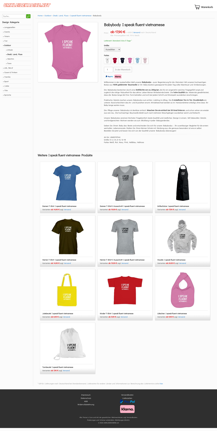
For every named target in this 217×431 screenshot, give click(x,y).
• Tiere (8, 66)
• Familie (6, 80)
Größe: (106, 48)
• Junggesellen (9, 30)
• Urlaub (9, 53)
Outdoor (47, 18)
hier (161, 386)
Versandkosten (127, 398)
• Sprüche (7, 98)
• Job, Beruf (8, 71)
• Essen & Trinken (10, 75)
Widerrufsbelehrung (86, 407)
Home (40, 18)
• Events (6, 35)
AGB (86, 404)
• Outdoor (7, 48)
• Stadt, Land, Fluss (14, 57)
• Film (5, 93)
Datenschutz (86, 401)
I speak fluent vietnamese (80, 18)
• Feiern (6, 39)
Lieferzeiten (127, 401)
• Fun (5, 44)
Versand (136, 35)
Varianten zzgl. (53, 212)
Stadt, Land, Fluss (60, 18)
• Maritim (10, 62)
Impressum (86, 398)
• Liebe (6, 89)
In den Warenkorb (122, 72)
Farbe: (106, 58)
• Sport (6, 84)
